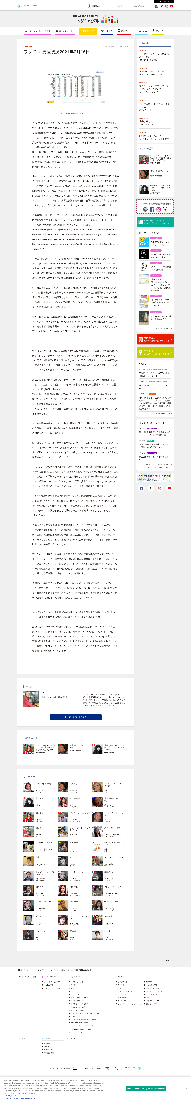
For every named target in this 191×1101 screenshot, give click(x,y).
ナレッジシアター (151, 985)
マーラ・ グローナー (78, 857)
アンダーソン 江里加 (44, 843)
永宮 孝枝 (74, 887)
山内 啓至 (74, 901)
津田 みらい (109, 872)
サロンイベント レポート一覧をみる (157, 464)
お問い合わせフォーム (61, 1068)
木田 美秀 (108, 916)
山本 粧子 (39, 798)
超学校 (72, 985)
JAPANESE (109, 46)
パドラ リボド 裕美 (112, 828)
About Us (143, 31)
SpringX (148, 982)
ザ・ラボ (120, 985)
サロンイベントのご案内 (78, 1004)
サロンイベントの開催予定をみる (158, 467)
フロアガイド (121, 982)
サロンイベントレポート (78, 1007)
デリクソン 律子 (111, 901)
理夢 (37, 857)
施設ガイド (125, 31)
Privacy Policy (10, 1096)
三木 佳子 (74, 843)
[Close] (187, 1088)
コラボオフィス (150, 998)
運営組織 (46, 1043)
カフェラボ (122, 994)
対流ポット (74, 988)
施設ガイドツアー (151, 1004)
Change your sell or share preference (20, 1098)
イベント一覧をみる (163, 328)
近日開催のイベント (77, 1001)
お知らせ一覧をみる (163, 413)
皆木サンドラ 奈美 (43, 784)
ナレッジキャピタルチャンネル (126, 1068)
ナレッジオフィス (151, 994)
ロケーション (48, 1050)
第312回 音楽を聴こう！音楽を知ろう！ (154, 458)
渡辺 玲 (39, 916)
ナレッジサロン (122, 1001)
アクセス (159, 31)
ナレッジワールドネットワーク (48, 970)
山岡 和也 (39, 887)
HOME (19, 970)
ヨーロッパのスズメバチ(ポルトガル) (154, 386)
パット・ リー (41, 931)
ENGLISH (124, 46)
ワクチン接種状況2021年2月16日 (79, 970)
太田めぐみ (74, 784)
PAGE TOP (170, 961)
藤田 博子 (39, 813)
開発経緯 (46, 1047)
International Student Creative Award (82, 1026)
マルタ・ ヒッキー (77, 872)
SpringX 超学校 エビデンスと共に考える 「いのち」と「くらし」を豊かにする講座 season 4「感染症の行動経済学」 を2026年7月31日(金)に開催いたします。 (155, 403)
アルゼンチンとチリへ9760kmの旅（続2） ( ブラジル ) (154, 374)
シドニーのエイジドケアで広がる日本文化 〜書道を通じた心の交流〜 (46, 747)
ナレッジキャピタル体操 (51, 988)
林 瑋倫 (73, 931)
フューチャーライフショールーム (129, 1004)
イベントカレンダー (77, 982)
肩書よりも (144, 121)
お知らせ (108, 31)
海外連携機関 (48, 1053)
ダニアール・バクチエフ (80, 813)
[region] (95, 1089)
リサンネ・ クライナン (113, 857)
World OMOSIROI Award (78, 1023)
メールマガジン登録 (92, 1068)
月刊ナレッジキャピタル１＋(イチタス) (84, 1013)
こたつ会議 (74, 994)
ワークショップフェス (78, 991)
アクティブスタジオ (125, 991)
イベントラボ (122, 998)
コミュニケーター (66, 31)
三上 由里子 (75, 798)
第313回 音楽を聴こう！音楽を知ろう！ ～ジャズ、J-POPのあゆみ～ (154, 433)
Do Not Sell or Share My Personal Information (146, 1089)
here (99, 1080)
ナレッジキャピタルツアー (52, 982)
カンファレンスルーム (153, 988)
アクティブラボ (123, 988)
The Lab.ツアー (48, 985)
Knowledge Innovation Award (80, 1029)
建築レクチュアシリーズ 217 (80, 998)
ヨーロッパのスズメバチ (151, 71)
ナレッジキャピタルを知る (39, 31)
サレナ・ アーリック (112, 887)
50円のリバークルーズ (150, 136)
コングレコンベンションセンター (157, 991)
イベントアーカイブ (77, 1032)
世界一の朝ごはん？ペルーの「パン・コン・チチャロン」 (114, 747)
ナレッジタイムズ (76, 1016)
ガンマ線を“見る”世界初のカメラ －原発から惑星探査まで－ (154, 445)
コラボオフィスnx (151, 1001)
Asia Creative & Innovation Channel (82, 1020)
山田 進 (39, 828)
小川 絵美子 (109, 931)
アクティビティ (89, 31)
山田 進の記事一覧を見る (75, 717)
